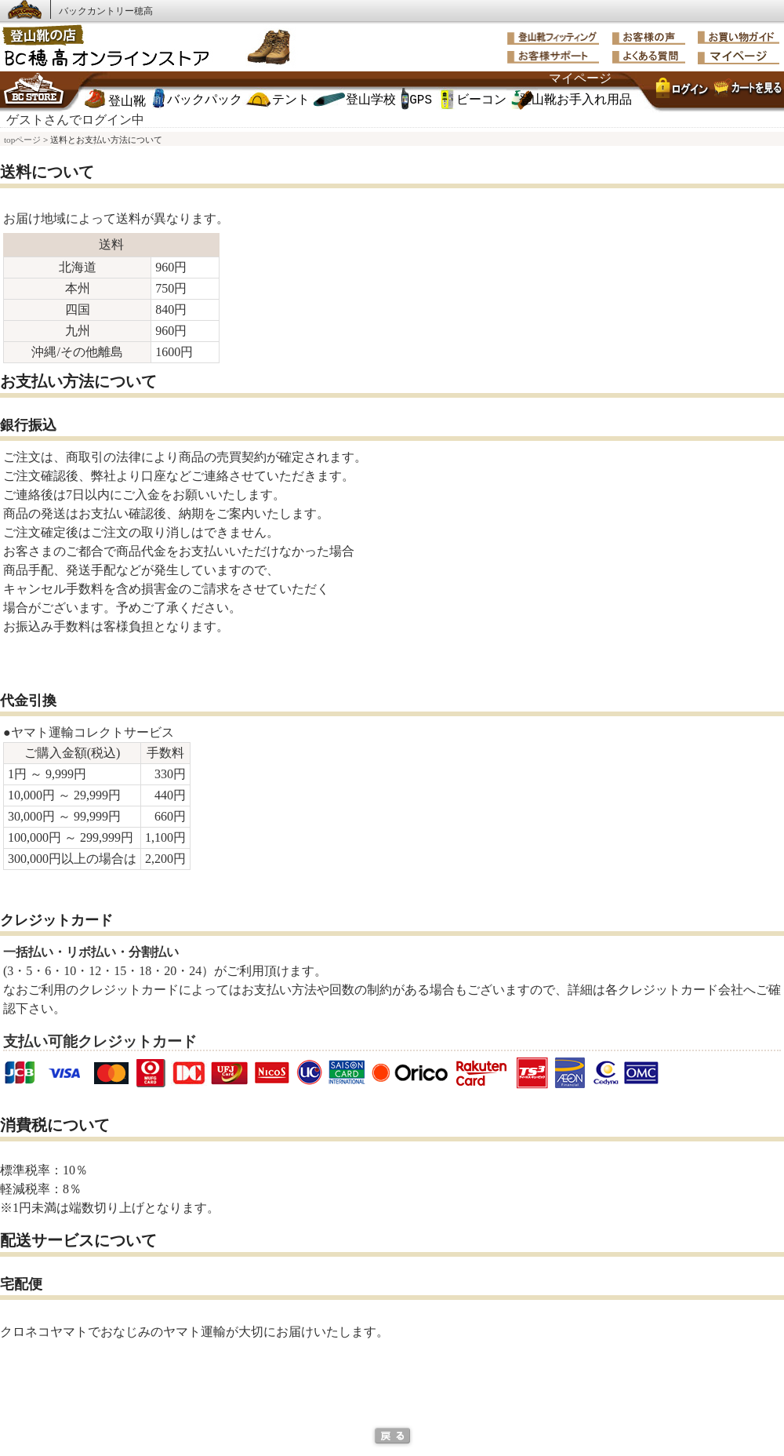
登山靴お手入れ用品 (575, 100)
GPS (420, 100)
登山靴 (127, 102)
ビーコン (481, 100)
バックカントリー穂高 (106, 10)
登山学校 (371, 100)
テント (291, 100)
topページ (22, 139)
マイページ (580, 79)
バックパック (204, 100)
